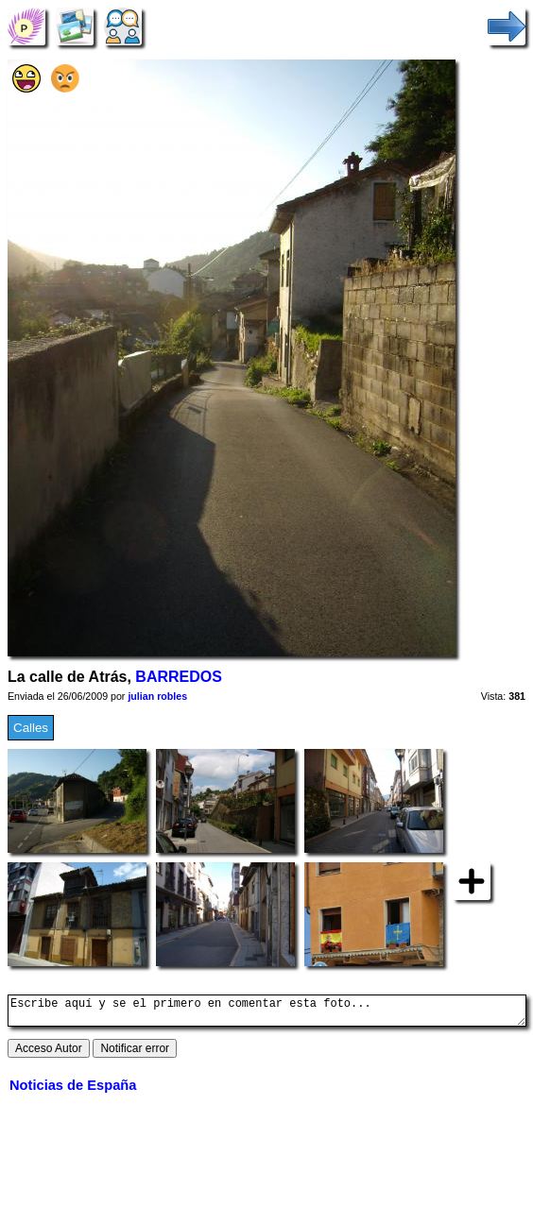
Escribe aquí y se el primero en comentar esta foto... (267, 1013)
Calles (30, 728)
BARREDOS (178, 677)
